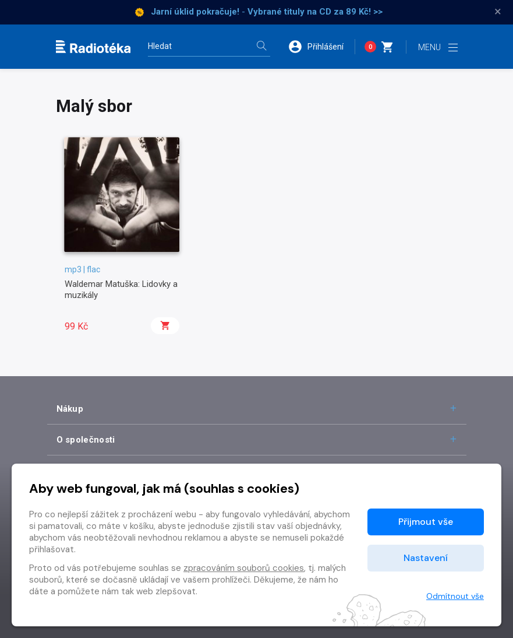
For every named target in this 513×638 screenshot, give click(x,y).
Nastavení (426, 558)
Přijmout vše (425, 522)
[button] (321, 46)
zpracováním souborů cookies (243, 568)
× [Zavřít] (497, 11)
